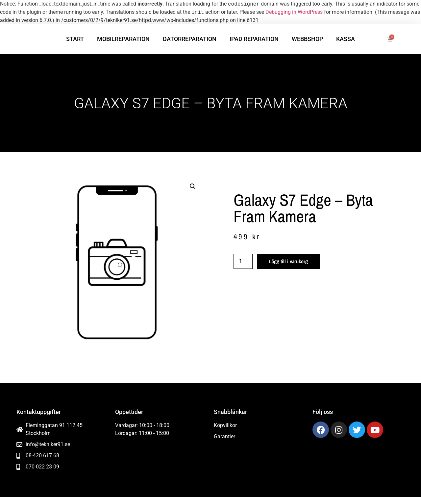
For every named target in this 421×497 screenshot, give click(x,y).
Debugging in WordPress (294, 12)
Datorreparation (189, 38)
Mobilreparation (123, 38)
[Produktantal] (243, 261)
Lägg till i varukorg (288, 261)
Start (75, 38)
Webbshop (307, 38)
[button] (193, 186)
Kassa (345, 38)
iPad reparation (254, 38)
